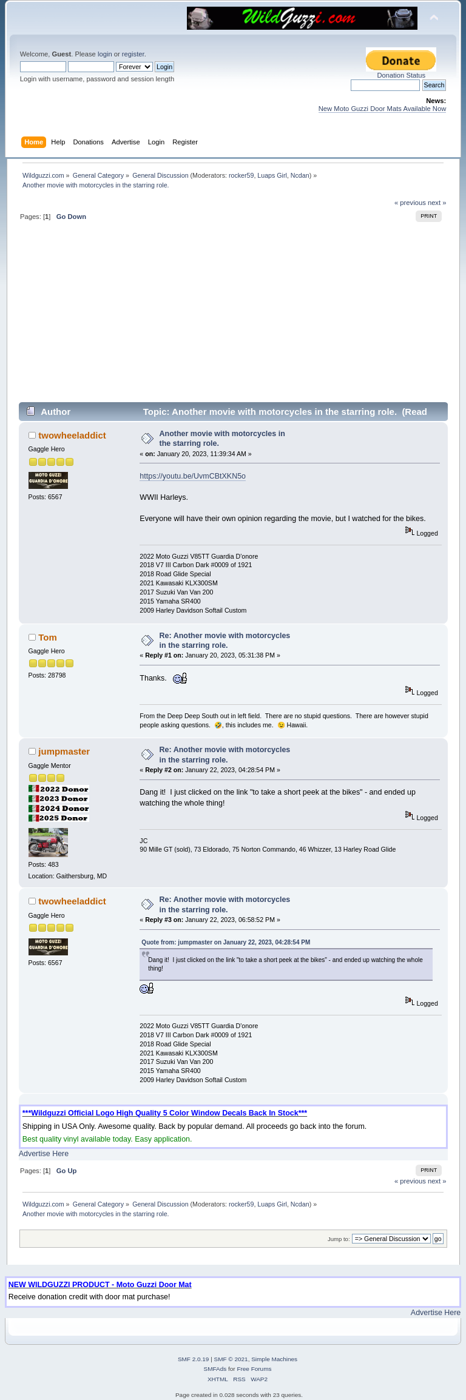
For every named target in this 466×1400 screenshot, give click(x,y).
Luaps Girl (272, 175)
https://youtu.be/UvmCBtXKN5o (193, 476)
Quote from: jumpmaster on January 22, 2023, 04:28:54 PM (225, 942)
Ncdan (300, 175)
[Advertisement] (233, 317)
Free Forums (254, 1368)
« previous (410, 202)
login (105, 54)
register (133, 54)
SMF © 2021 (231, 1359)
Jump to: (339, 1239)
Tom (47, 637)
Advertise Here (44, 1153)
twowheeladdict (72, 435)
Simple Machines (274, 1359)
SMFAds (215, 1368)
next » (437, 202)
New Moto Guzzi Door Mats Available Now (383, 108)
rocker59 (241, 175)
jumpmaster (64, 751)
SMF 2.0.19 (193, 1359)
